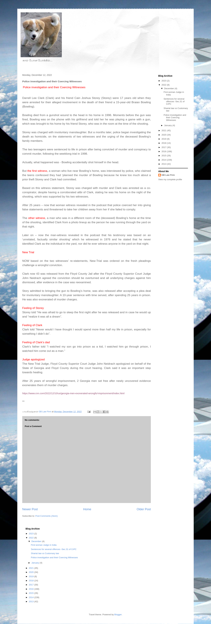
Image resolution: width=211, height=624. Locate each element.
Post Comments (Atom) (46, 516)
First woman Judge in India (43, 545)
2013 (164, 164)
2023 (164, 80)
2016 (164, 151)
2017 (164, 147)
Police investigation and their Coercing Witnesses (175, 117)
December (169, 88)
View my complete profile (170, 179)
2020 (164, 135)
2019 (164, 139)
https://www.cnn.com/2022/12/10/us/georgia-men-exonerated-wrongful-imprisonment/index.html (73, 393)
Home (87, 509)
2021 (164, 130)
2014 (164, 160)
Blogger (118, 614)
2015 (164, 155)
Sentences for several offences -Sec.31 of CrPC (174, 101)
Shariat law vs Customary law (45, 553)
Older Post (144, 509)
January (168, 125)
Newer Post (30, 509)
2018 (164, 143)
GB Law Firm (168, 175)
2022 (164, 85)
